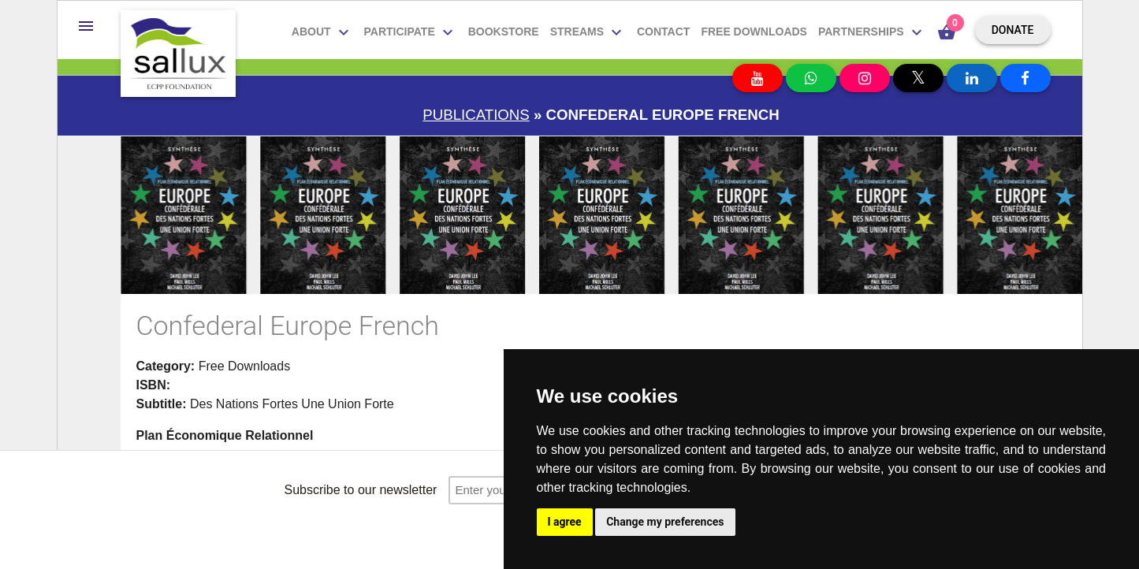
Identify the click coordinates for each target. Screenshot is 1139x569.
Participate (410, 32)
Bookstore (503, 31)
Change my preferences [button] (665, 521)
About (322, 32)
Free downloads (754, 31)
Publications (475, 114)
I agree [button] (565, 521)
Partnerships (872, 32)
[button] (86, 26)
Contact (663, 31)
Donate (1013, 30)
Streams (588, 32)
